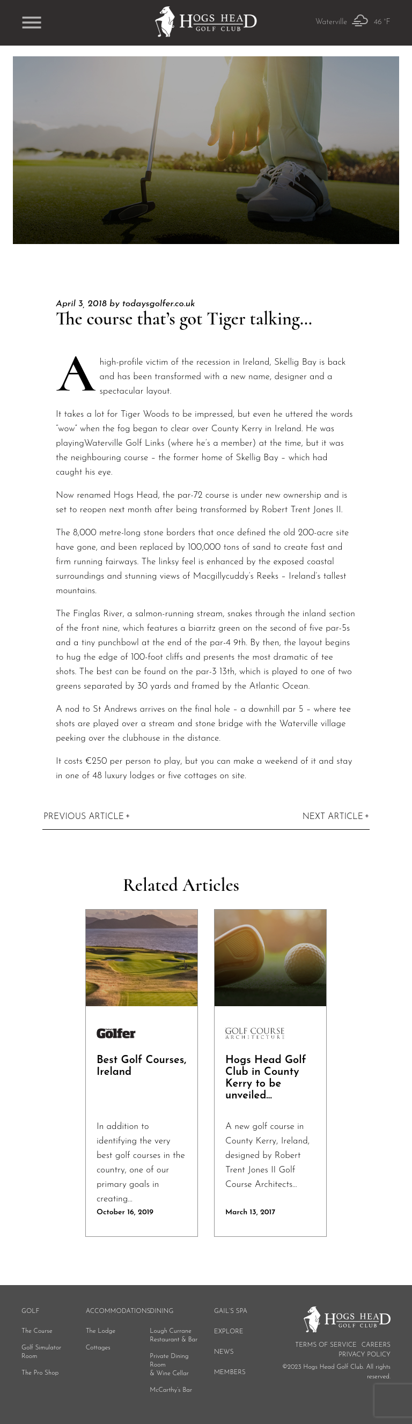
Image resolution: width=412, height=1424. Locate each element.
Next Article (333, 817)
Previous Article (83, 817)
